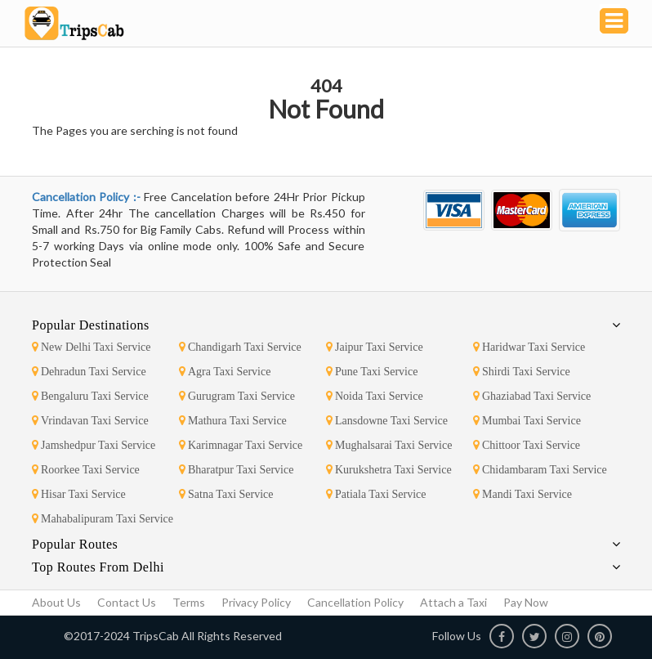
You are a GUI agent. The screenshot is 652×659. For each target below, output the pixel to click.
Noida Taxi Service (374, 396)
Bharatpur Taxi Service (236, 470)
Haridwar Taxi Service (529, 347)
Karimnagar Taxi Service (240, 445)
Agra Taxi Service (224, 371)
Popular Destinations (91, 325)
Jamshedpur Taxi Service (93, 445)
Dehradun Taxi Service (89, 371)
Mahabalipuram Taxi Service (102, 519)
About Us (56, 602)
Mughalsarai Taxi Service (389, 445)
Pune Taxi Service (372, 371)
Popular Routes (75, 544)
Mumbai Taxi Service (527, 421)
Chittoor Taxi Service (526, 445)
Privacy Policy (256, 602)
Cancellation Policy (355, 602)
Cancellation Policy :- (88, 197)
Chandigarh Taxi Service (240, 347)
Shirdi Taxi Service (521, 371)
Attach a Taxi (453, 602)
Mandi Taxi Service (522, 494)
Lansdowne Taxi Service (387, 421)
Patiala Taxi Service (376, 494)
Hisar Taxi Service (79, 494)
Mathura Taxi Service (233, 421)
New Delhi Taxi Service (91, 347)
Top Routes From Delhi (98, 567)
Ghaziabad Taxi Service (532, 396)
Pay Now (525, 602)
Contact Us (126, 602)
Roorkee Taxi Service (86, 470)
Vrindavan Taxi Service (90, 421)
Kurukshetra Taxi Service (389, 470)
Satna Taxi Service (226, 494)
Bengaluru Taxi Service (90, 396)
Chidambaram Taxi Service (540, 470)
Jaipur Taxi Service (374, 347)
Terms (188, 602)
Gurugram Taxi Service (237, 396)
